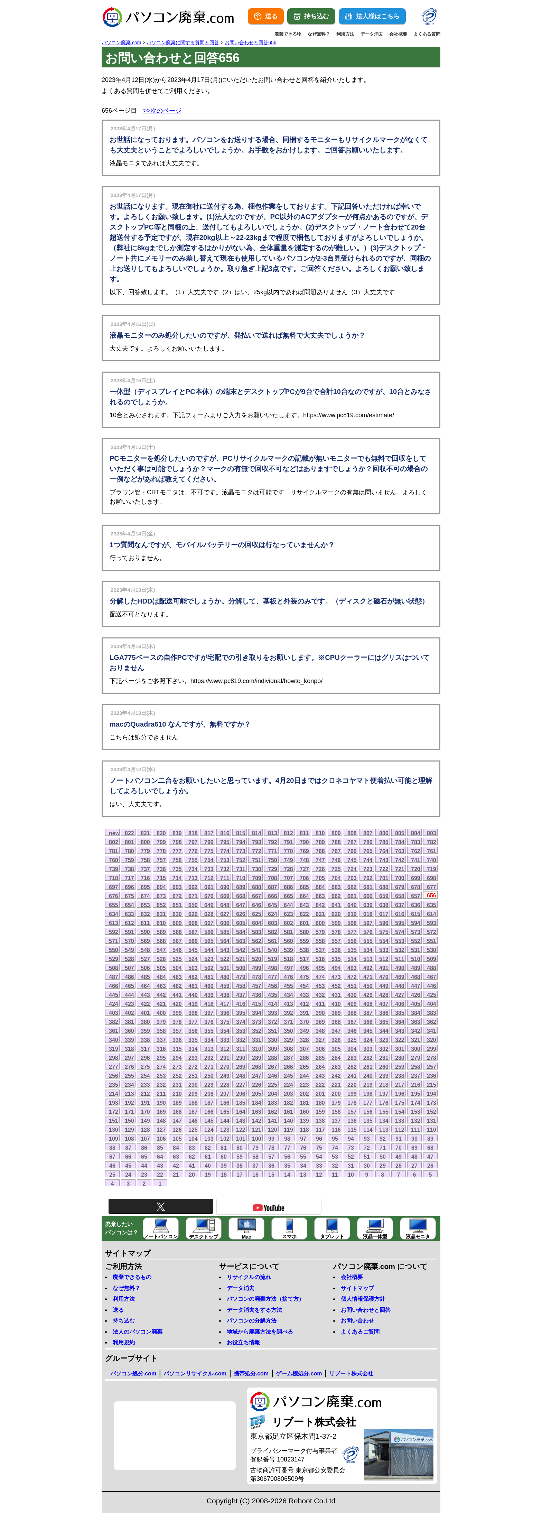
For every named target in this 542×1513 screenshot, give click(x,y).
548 (145, 950)
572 (431, 932)
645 (272, 905)
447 (415, 986)
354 (225, 1031)
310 (256, 1049)
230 (193, 1084)
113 (384, 1129)
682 (352, 887)
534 (368, 950)
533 (384, 950)
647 (240, 905)
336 (177, 1040)
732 (225, 869)
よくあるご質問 (360, 1332)
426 (415, 995)
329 (288, 1040)
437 (240, 995)
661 (352, 896)
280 (399, 1058)
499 (256, 968)
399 (177, 1013)
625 (256, 914)
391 (304, 1013)
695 (145, 887)
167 (193, 1111)
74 (335, 1147)
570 (129, 941)
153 (415, 1111)
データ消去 (372, 34)
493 (352, 968)
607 (209, 923)
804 (415, 833)
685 (304, 887)
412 (304, 1004)
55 (303, 1156)
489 (415, 968)
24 (128, 1174)
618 (368, 914)
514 (352, 959)
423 (129, 1004)
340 (113, 1040)
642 (320, 905)
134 (384, 1120)
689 (240, 887)
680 (384, 887)
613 (113, 923)
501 (225, 968)
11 (335, 1174)
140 (288, 1120)
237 (415, 1075)
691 (209, 887)
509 (431, 959)
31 (351, 1165)
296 (145, 1058)
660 (368, 896)
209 (193, 1093)
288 (272, 1058)
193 (113, 1102)
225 (272, 1084)
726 (320, 869)
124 (209, 1129)
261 (368, 1067)
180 (320, 1102)
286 (304, 1058)
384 (415, 1013)
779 (145, 851)
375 (225, 1022)
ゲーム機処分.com (299, 1373)
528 (129, 959)
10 (351, 1174)
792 (272, 842)
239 (384, 1075)
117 (320, 1129)
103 (209, 1138)
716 (145, 878)
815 (240, 833)
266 (288, 1067)
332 (240, 1040)
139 (304, 1120)
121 (256, 1129)
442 (161, 995)
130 (113, 1129)
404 (431, 1004)
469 (399, 977)
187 (209, 1102)
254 (145, 1075)
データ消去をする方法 (254, 1310)
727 (304, 869)
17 (239, 1174)
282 (368, 1058)
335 (193, 1040)
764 (384, 851)
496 (304, 968)
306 (320, 1049)
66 (128, 1156)
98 (287, 1138)
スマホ (289, 1228)
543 (225, 950)
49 (398, 1156)
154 (399, 1111)
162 (272, 1111)
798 (177, 842)
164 (240, 1111)
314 (193, 1049)
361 (113, 1031)
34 (303, 1165)
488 (431, 968)
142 (256, 1120)
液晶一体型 (375, 1228)
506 (145, 968)
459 (225, 986)
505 (161, 968)
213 (129, 1093)
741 (415, 860)
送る (118, 1310)
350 (288, 1031)
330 (272, 1040)
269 (240, 1067)
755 (193, 860)
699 (415, 878)
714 (177, 878)
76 (303, 1147)
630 (177, 914)
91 (398, 1138)
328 (304, 1040)
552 (415, 941)
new (114, 833)
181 (304, 1102)
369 (320, 1022)
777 (177, 851)
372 (272, 1022)
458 (240, 986)
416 (240, 1004)
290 (240, 1058)
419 (193, 1004)
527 (145, 959)
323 (384, 1040)
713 (193, 878)
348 (320, 1031)
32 (335, 1165)
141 (272, 1120)
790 (304, 842)
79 (255, 1147)
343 (399, 1031)
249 (225, 1075)
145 (209, 1120)
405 (415, 1004)
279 (415, 1058)
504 (177, 968)
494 (336, 968)
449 (384, 986)
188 (193, 1102)
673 (161, 896)
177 (368, 1102)
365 (384, 1022)
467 (431, 977)
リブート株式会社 (351, 1373)
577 (352, 932)
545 (193, 950)
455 (288, 986)
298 (113, 1058)
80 (239, 1147)
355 (209, 1031)
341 (431, 1031)
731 (240, 869)
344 (384, 1031)
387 (368, 1013)
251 (193, 1075)
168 (177, 1111)
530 (431, 950)
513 (368, 959)
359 (145, 1031)
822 (129, 833)
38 (239, 1165)
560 (288, 941)
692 (193, 887)
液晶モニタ (418, 1228)
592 (113, 932)
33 (319, 1165)
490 (399, 968)
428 (384, 995)
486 (129, 977)
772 (256, 851)
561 (272, 941)
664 (304, 896)
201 (320, 1093)
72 (367, 1147)
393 (272, 1013)
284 (336, 1058)
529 (113, 959)
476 (288, 977)
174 (415, 1102)
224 (288, 1084)
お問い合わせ (357, 1321)
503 (193, 968)
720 (415, 869)
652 (161, 905)
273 (177, 1067)
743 (384, 860)
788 (336, 842)
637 (399, 905)
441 (177, 995)
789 (320, 842)
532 (399, 950)
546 (177, 950)
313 (209, 1049)
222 (320, 1084)
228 (225, 1084)
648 (225, 905)
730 (256, 869)
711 (225, 878)
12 (319, 1174)
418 (209, 1004)
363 (415, 1022)
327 (320, 1040)
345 (368, 1031)
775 (209, 851)
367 (352, 1022)
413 (288, 1004)
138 (320, 1120)
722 (384, 869)
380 (145, 1022)
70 (398, 1147)
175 (399, 1102)
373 (256, 1022)
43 (160, 1165)
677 (431, 887)
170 (145, 1111)
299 (431, 1049)
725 (336, 869)
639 (368, 905)
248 (240, 1075)
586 (209, 932)
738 (129, 869)
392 (288, 1013)
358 (161, 1031)
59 (239, 1156)
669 (225, 896)
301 (399, 1049)
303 (368, 1049)
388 (352, 1013)
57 (271, 1156)
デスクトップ (203, 1229)
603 (272, 923)
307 (304, 1049)
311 (240, 1049)
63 (176, 1156)
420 (177, 1004)
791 (288, 842)
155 (384, 1111)
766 (352, 851)
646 (256, 905)
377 (193, 1022)
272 (193, 1067)
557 (336, 941)
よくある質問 (426, 34)
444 (129, 995)
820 (161, 833)
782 (431, 842)
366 (368, 1022)
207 (225, 1093)
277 (113, 1067)
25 (112, 1174)
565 (209, 941)
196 (399, 1093)
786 (368, 842)
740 (431, 860)
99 (271, 1138)
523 (209, 959)
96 (319, 1138)
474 (320, 977)
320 (431, 1040)
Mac (246, 1229)
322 (399, 1040)
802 (113, 842)
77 (287, 1147)
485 (145, 977)
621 (320, 914)
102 (225, 1138)
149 (145, 1120)
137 (336, 1120)
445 (113, 995)
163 (256, 1111)
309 (272, 1049)
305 (336, 1049)
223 (304, 1084)
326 (336, 1040)
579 (320, 932)
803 (431, 833)
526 (161, 959)
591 (129, 932)
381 (129, 1022)
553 (399, 941)
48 (414, 1156)
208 (209, 1093)
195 (415, 1093)
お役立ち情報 (243, 1342)
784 (399, 842)
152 (431, 1111)
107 (145, 1138)
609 (177, 923)
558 (320, 941)
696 (129, 887)
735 (177, 869)
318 (129, 1049)
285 (320, 1058)
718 (113, 878)
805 (399, 833)
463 (161, 986)
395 (240, 1013)
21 (176, 1174)
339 (129, 1040)
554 (384, 941)
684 (320, 887)
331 (256, 1040)
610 (161, 923)
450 (368, 986)
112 (399, 1129)
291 (225, 1058)
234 (129, 1084)
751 (256, 860)
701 (384, 878)
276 (129, 1067)
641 (336, 905)
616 (399, 914)
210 (177, 1093)
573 (415, 932)
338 (145, 1040)
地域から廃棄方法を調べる (260, 1332)
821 (145, 833)
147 (177, 1120)
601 (304, 923)
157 (352, 1111)
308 (288, 1049)
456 (272, 986)
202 (304, 1093)
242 (336, 1075)
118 (304, 1129)
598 (352, 923)
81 (224, 1147)
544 (209, 950)
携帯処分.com (251, 1373)
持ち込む (124, 1321)
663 (320, 896)
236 (431, 1075)
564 (225, 941)
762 (415, 851)
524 (193, 959)
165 (225, 1111)
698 (431, 878)
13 (303, 1174)
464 (145, 986)
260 (384, 1067)
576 (368, 932)
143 (240, 1120)
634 (113, 914)
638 (384, 905)
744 (368, 860)
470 (384, 977)
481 (209, 977)
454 (304, 986)
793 (256, 842)
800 (145, 842)
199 (352, 1093)
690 (225, 887)
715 (161, 878)
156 (368, 1111)
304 (352, 1049)
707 (288, 878)
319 (113, 1049)
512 (384, 959)
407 (384, 1004)
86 (144, 1147)
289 (256, 1058)
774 (225, 851)
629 (193, 914)
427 (399, 995)
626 (240, 914)
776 (193, 851)
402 (129, 1013)
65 (144, 1156)
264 (320, 1067)
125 (193, 1129)
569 (145, 941)
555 (368, 941)
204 (272, 1093)
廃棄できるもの (132, 1277)
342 (415, 1031)
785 (384, 842)
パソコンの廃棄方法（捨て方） (265, 1299)
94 (351, 1138)
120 (272, 1129)
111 (415, 1129)
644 (288, 905)
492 (368, 968)
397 (209, 1013)
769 (304, 851)
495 (320, 968)
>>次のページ (162, 110)
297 (129, 1058)
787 (352, 842)
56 (287, 1156)
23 (144, 1174)
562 (256, 941)
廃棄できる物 (287, 34)
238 (399, 1075)
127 (161, 1129)
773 (240, 851)
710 (240, 878)
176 (384, 1102)
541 (256, 950)
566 (193, 941)
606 (225, 923)
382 (113, 1022)
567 (177, 941)
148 (161, 1120)
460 (209, 986)
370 (304, 1022)
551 (431, 941)
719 (431, 869)
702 (368, 878)
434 (288, 995)
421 (161, 1004)
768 (320, 851)
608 (193, 923)
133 (399, 1120)
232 (161, 1084)
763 (399, 851)
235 (113, 1084)
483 (177, 977)
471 (368, 977)
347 (336, 1031)
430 (352, 995)
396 (225, 1013)
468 (415, 977)
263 (336, 1067)
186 (225, 1102)
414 (272, 1004)
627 (225, 914)
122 (240, 1129)
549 (129, 950)
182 (288, 1102)
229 (209, 1084)
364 (399, 1022)
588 (177, 932)
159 (320, 1111)
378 (177, 1022)
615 (415, 914)
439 (209, 995)
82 (208, 1147)
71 (383, 1147)
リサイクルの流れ (249, 1277)
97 (303, 1138)
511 (399, 959)
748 (304, 860)
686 (288, 887)
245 (288, 1075)
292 (209, 1058)
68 (430, 1147)
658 (399, 896)
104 (193, 1138)
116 (336, 1129)
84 (176, 1147)
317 (145, 1049)
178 (352, 1102)
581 (288, 932)
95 (335, 1138)
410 (336, 1004)
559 (304, 941)
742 (399, 860)
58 (255, 1156)
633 (129, 914)
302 (384, 1049)
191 (145, 1102)
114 (368, 1129)
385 (399, 1013)
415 (256, 1004)
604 (256, 923)
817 (209, 833)
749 (288, 860)
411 (320, 1004)
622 (304, 914)
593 (431, 923)
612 (129, 923)
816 (225, 833)
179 (336, 1102)
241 (352, 1075)
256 (113, 1075)
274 (161, 1067)
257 (431, 1067)
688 (256, 887)
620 (336, 914)
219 (368, 1084)
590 (145, 932)
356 (193, 1031)
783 (415, 842)
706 (304, 878)
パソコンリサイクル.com (194, 1373)
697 (113, 887)
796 (209, 842)
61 (208, 1156)
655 (113, 905)
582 (272, 932)
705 (320, 878)
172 (113, 1111)
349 (304, 1031)
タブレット (332, 1228)
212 (145, 1093)
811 (304, 833)
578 (336, 932)
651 (177, 905)
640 (352, 905)
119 (288, 1129)
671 (193, 896)
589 (161, 932)
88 (112, 1147)
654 (129, 905)
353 (240, 1031)
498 (272, 968)
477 (272, 977)
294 (177, 1058)
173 (431, 1102)
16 (255, 1174)
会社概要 (398, 34)
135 (368, 1120)
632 (145, 914)
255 (129, 1075)
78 (271, 1147)
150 (129, 1120)
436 (256, 995)
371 (288, 1022)
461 (193, 986)
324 (368, 1040)
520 (256, 959)
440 (193, 995)
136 (352, 1120)
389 (336, 1013)
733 (209, 869)
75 (319, 1147)
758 (145, 860)
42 (176, 1165)
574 (399, 932)
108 (129, 1138)
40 (208, 1165)
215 (431, 1084)
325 (352, 1040)
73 (351, 1147)
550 (113, 950)
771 (272, 851)
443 (145, 995)
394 (256, 1013)
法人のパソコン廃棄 (137, 1332)
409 (352, 1004)
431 (336, 995)
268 (256, 1067)
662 (336, 896)
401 (145, 1013)
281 (384, 1058)
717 (129, 878)
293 (193, 1058)
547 (161, 950)
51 (367, 1156)
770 (288, 851)
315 (177, 1049)
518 (288, 959)
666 (272, 896)
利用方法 (345, 34)
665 (288, 896)
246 (272, 1075)
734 (193, 869)
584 (240, 932)
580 (304, 932)
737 (145, 869)
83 (192, 1147)
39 (224, 1165)
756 (177, 860)
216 (415, 1084)
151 (113, 1120)
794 (240, 842)
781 (113, 851)
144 (225, 1120)
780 (129, 851)
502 (209, 968)
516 (320, 959)
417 (225, 1004)
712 (209, 878)
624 (272, 914)
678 (415, 887)
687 (272, 887)
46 (112, 1165)
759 (129, 860)
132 (415, 1120)
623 (288, 914)
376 (209, 1022)
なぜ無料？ (319, 34)
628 (209, 914)
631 (161, 914)
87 (128, 1147)
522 (225, 959)
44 (144, 1165)
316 (161, 1049)
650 (193, 905)
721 (399, 869)
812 (288, 833)
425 (431, 995)
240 (368, 1075)
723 (368, 869)
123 (225, 1129)
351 (272, 1031)
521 (240, 959)
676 (113, 896)
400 (161, 1013)
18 (224, 1174)
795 (225, 842)
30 (367, 1165)
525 (177, 959)
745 (352, 860)
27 (414, 1165)
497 (288, 968)
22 (160, 1174)
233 (145, 1084)
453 (320, 986)
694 (161, 887)
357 (177, 1031)
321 (415, 1040)
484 (161, 977)
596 (384, 923)
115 (352, 1129)
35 (287, 1165)
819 (177, 833)
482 (193, 977)
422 (145, 1004)
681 (368, 887)
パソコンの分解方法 (252, 1321)
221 (336, 1084)
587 (193, 932)
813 (272, 833)
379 (161, 1022)
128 (145, 1129)
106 (161, 1138)
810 (320, 833)
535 (352, 950)
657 (415, 896)
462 (177, 986)
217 (399, 1084)
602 (288, 923)
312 (225, 1049)
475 (304, 977)
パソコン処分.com (133, 1373)
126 (177, 1129)
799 (161, 842)
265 (304, 1067)
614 (431, 914)
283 (352, 1058)
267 (272, 1067)
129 (129, 1129)
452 (336, 986)
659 (384, 896)
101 (240, 1138)
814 (256, 833)
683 (336, 887)
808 (352, 833)
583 (256, 932)
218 (384, 1084)
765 (368, 851)
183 (272, 1102)
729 (272, 869)
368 (336, 1022)
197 (384, 1093)
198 (368, 1093)
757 (161, 860)
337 (161, 1040)
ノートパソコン (161, 1228)
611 (145, 923)
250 (209, 1075)
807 (368, 833)
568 (161, 941)
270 (225, 1067)
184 (256, 1102)
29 (383, 1165)
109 (113, 1138)
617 (384, 914)
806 (384, 833)
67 (112, 1156)
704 (336, 878)
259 (399, 1067)
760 (113, 860)
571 (113, 941)
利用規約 (124, 1342)
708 (272, 878)
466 (113, 986)
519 (272, 959)
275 (145, 1067)
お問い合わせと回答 (366, 1310)
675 (129, 896)
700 (399, 878)
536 (336, 950)
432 (320, 995)
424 (113, 1004)
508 (113, 968)
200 (336, 1093)
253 (161, 1075)
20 (192, 1174)
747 (320, 860)
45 (128, 1165)
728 (288, 869)
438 (225, 995)
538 (304, 950)
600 (320, 923)
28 (398, 1165)
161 (288, 1111)
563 (240, 941)
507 (129, 968)
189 (177, 1102)
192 (129, 1102)
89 (430, 1138)
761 (431, 851)
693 (177, 887)
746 (336, 860)
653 (145, 905)
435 (272, 995)
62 (192, 1156)
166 (209, 1111)
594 (415, 923)
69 (414, 1147)
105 (177, 1138)
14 (287, 1174)
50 (383, 1156)
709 (256, 878)
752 (240, 860)
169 (161, 1111)
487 (113, 977)
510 (415, 959)
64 (160, 1156)
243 (320, 1075)
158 (336, 1111)
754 (209, 860)
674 (145, 896)
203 (288, 1093)
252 (177, 1075)
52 (351, 1156)
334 (209, 1040)
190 (161, 1102)
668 (240, 896)
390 (320, 1013)
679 (399, 887)
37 (255, 1165)
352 (256, 1031)
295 (161, 1058)
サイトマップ (357, 1288)
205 (256, 1093)
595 (399, 923)
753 (225, 860)
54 (319, 1156)
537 (320, 950)
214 (113, 1093)
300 (415, 1049)
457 (256, 986)
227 (240, 1084)
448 (399, 986)
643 (304, 905)
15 (271, 1174)
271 (209, 1067)
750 (272, 860)
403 (113, 1013)
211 (161, 1093)
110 (431, 1129)
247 (256, 1075)
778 (161, 851)
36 (271, 1165)
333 (225, 1040)
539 (288, 950)
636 (415, 905)
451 (352, 986)
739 (113, 869)
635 (431, 905)
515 (336, 959)
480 (225, 977)
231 (177, 1084)
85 (160, 1147)
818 (193, 833)
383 (431, 1013)
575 (384, 932)
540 (272, 950)
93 (367, 1138)
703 (352, 878)
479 (240, 977)
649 (209, 905)
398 (193, 1013)
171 (129, 1111)
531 (415, 950)
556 (352, 941)
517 (304, 959)
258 (415, 1067)
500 (240, 968)
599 (336, 923)
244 (304, 1075)
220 (352, 1084)
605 (240, 923)
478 (256, 977)
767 (336, 851)
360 (129, 1031)
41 (192, 1165)
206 (240, 1093)
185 (240, 1102)
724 (352, 869)
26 (430, 1165)
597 (368, 923)
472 (352, 977)
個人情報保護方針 (363, 1299)
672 (177, 896)
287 (288, 1058)
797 (193, 842)
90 (414, 1138)
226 (256, 1084)
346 (352, 1031)
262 (352, 1067)
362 (431, 1022)
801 (129, 842)
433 (304, 995)
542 (240, 950)
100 (256, 1138)
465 (129, 986)
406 (399, 1004)
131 (431, 1120)
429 (368, 995)
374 (240, 1022)
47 (430, 1156)
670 (209, 896)
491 (384, 968)
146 (193, 1120)
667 (256, 896)
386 (384, 1013)
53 (335, 1156)
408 (368, 1004)
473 (336, 977)
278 (431, 1058)
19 (208, 1174)
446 (431, 986)
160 (304, 1111)
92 (383, 1138)
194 (431, 1093)
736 (161, 869)
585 (225, 932)
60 (224, 1156)
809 (336, 833)
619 (352, 914)
